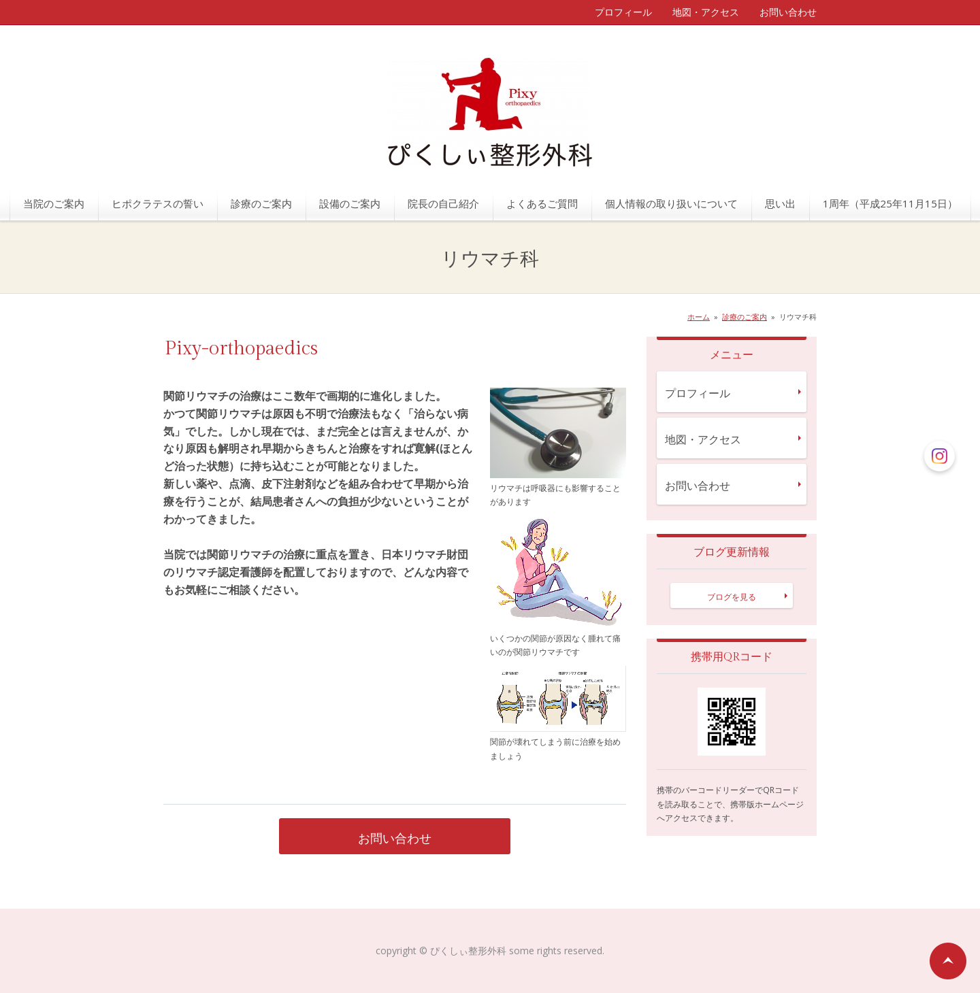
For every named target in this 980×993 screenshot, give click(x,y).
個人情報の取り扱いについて (671, 203)
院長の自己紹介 (443, 203)
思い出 (780, 203)
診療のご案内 (261, 203)
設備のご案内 (349, 203)
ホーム (698, 317)
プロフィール (623, 11)
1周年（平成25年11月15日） (890, 203)
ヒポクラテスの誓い (157, 203)
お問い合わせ (788, 11)
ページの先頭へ (948, 961)
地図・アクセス (705, 11)
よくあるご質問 (542, 203)
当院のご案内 (53, 203)
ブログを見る (731, 597)
